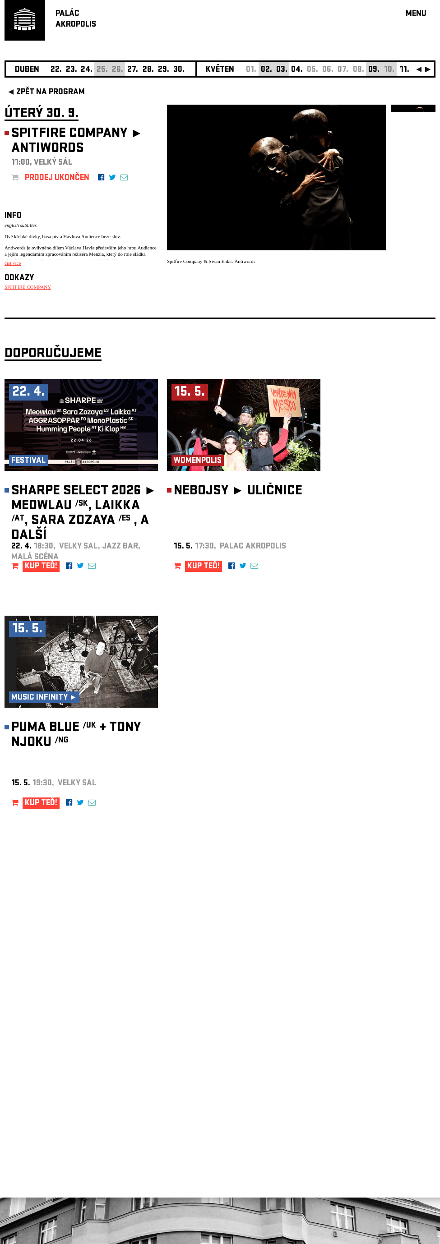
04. (297, 70)
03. (281, 70)
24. (87, 70)
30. (179, 70)
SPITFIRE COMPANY (28, 287)
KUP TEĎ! (41, 567)
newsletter (377, 1016)
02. (266, 70)
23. (71, 70)
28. (148, 70)
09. (374, 70)
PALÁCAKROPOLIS (76, 19)
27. (132, 70)
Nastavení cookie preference (40, 1121)
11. (404, 70)
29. (163, 70)
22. (56, 70)
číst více (13, 263)
